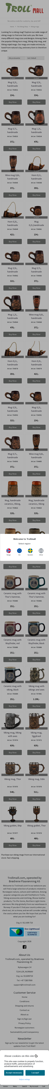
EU (19, 552)
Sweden (30, 552)
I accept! (35, 1072)
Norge (8, 552)
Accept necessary (14, 1072)
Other (41, 552)
